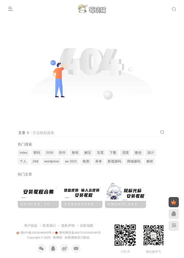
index (23, 152)
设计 (150, 152)
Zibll (35, 161)
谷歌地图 (86, 226)
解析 (150, 161)
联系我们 (49, 226)
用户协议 (30, 226)
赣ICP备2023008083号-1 (35, 232)
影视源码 (114, 161)
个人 (23, 161)
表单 (98, 161)
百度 (100, 152)
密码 (36, 152)
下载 (113, 152)
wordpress (51, 161)
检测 (86, 161)
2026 (49, 152)
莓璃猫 (57, 237)
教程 (75, 152)
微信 (138, 152)
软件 (62, 152)
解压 (87, 152)
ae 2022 (71, 161)
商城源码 (133, 161)
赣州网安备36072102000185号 (78, 232)
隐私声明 (68, 226)
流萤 (125, 152)
